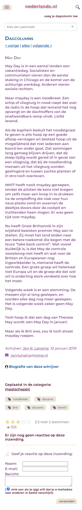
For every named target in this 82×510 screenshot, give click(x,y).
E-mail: (11, 469)
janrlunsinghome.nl (29, 355)
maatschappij (17, 389)
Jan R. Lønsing (35, 348)
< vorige (12, 46)
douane (45, 399)
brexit (59, 408)
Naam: (11, 463)
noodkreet (18, 399)
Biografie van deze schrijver (32, 367)
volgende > (42, 46)
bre (13, 408)
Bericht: (12, 474)
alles (26, 46)
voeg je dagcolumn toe (61, 16)
